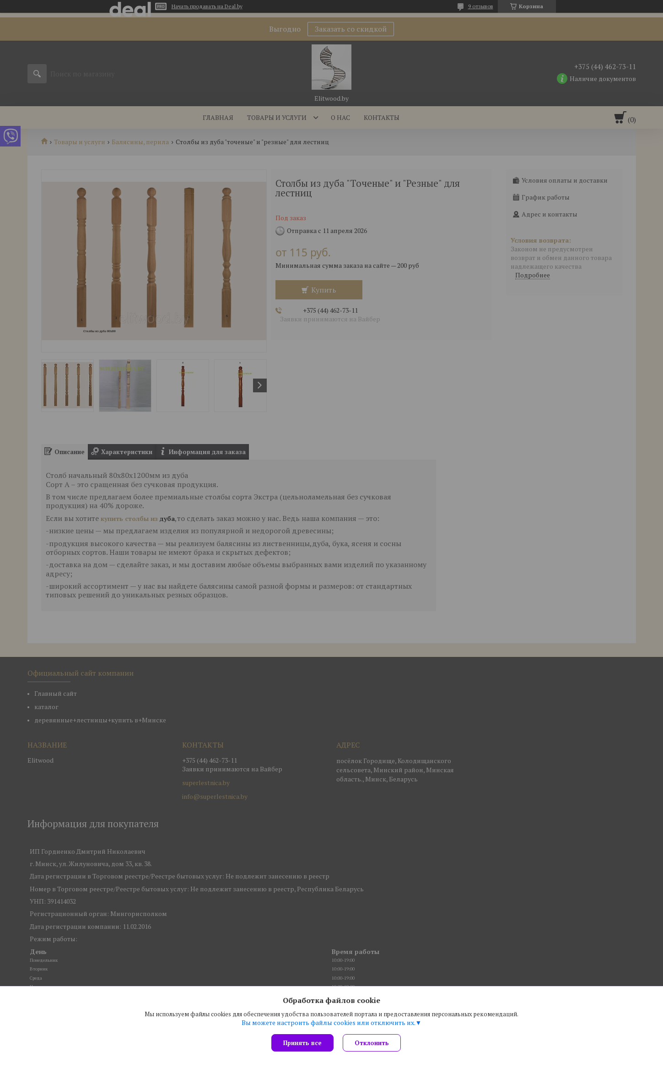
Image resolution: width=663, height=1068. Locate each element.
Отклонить (372, 1043)
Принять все (302, 1043)
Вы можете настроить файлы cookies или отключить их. (328, 1023)
